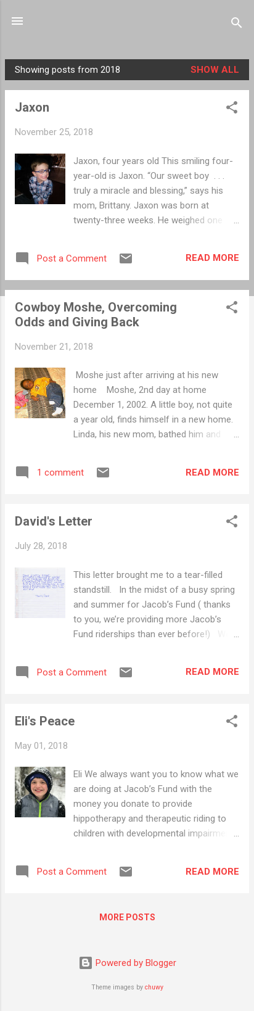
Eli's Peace (45, 721)
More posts (127, 917)
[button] (231, 109)
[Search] (236, 25)
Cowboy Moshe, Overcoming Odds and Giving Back (96, 314)
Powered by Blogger (127, 962)
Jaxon (32, 107)
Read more (212, 257)
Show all (214, 69)
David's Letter (53, 521)
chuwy (154, 987)
